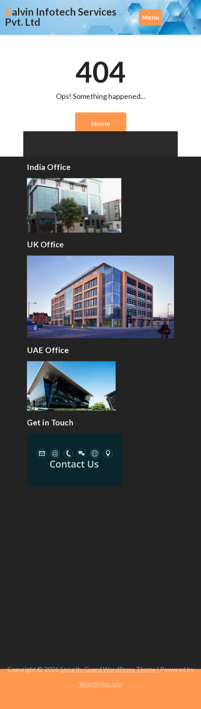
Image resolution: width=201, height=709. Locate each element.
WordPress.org (100, 681)
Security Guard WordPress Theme (108, 666)
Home (101, 123)
